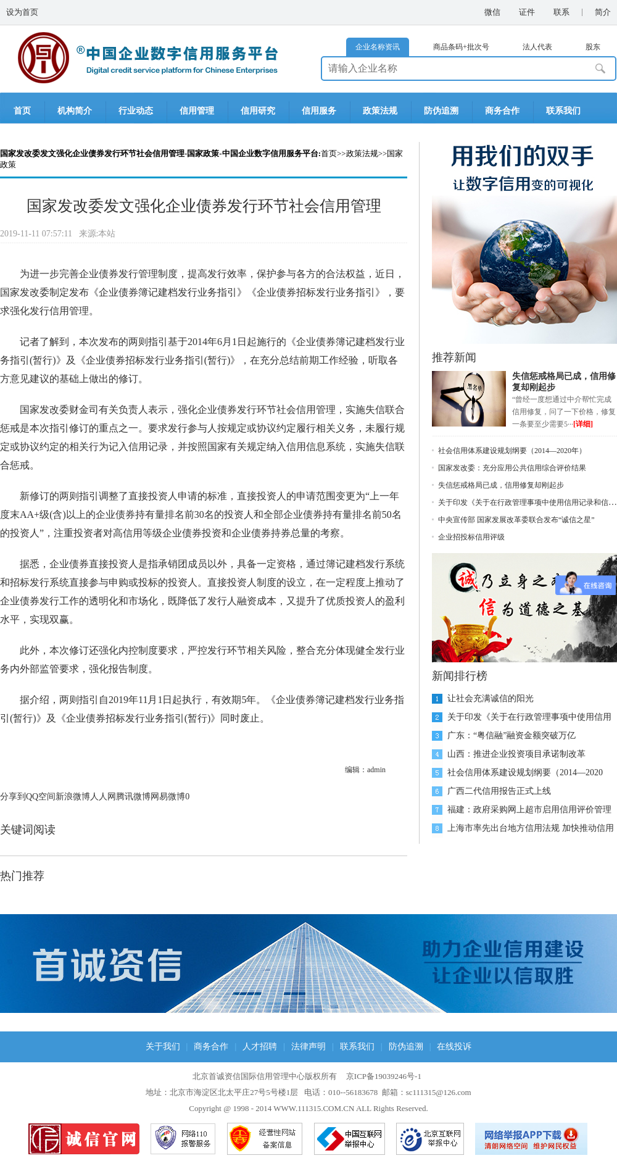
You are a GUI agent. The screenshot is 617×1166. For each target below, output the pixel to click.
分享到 (13, 796)
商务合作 (502, 110)
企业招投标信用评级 (471, 537)
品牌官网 (83, 1139)
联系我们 (563, 110)
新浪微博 (73, 796)
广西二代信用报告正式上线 (499, 791)
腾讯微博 (133, 796)
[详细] (583, 424)
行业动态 (135, 110)
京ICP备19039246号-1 (383, 1076)
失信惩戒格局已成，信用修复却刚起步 (501, 485)
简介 (603, 12)
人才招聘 (259, 1046)
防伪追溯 (441, 110)
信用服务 (319, 110)
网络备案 (264, 1139)
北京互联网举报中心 (430, 1139)
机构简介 (74, 110)
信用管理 (197, 110)
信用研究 (258, 110)
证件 (527, 12)
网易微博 (168, 796)
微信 (492, 12)
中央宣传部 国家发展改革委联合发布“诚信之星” (516, 519)
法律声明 (308, 1046)
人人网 (103, 796)
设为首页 (22, 12)
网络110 (183, 1139)
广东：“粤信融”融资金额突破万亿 (511, 735)
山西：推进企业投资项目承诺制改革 (516, 754)
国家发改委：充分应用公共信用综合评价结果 (512, 468)
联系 (561, 12)
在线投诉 (454, 1046)
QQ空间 (41, 796)
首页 (22, 110)
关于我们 (163, 1046)
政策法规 (380, 110)
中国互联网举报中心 (349, 1139)
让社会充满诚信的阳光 (490, 698)
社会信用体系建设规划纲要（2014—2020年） (512, 450)
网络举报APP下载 (532, 1139)
